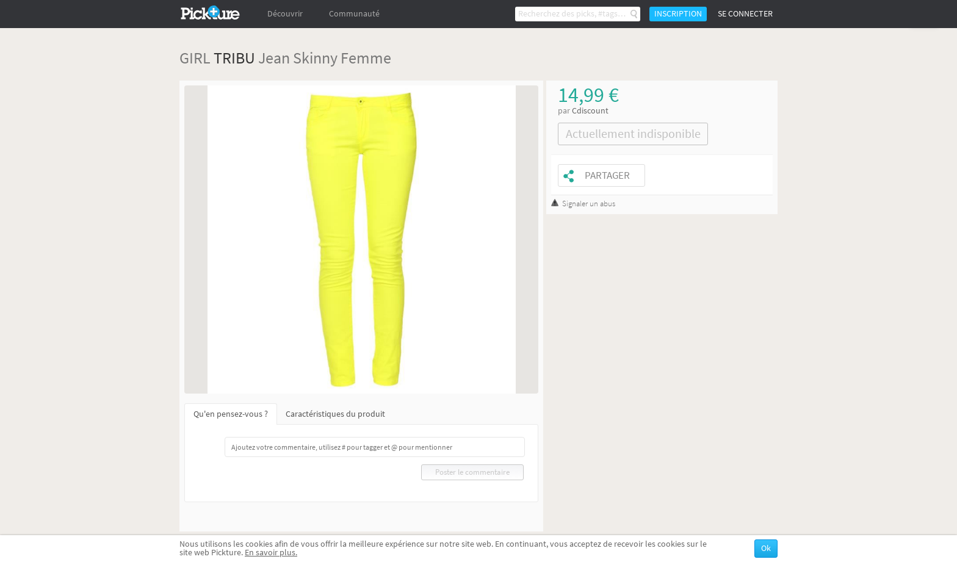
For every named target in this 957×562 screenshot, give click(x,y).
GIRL (195, 57)
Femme (366, 57)
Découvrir (285, 14)
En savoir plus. (271, 552)
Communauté (354, 14)
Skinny (315, 57)
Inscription (678, 14)
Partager (607, 175)
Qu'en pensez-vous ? (230, 414)
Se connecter (745, 14)
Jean (274, 57)
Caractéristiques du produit (335, 414)
